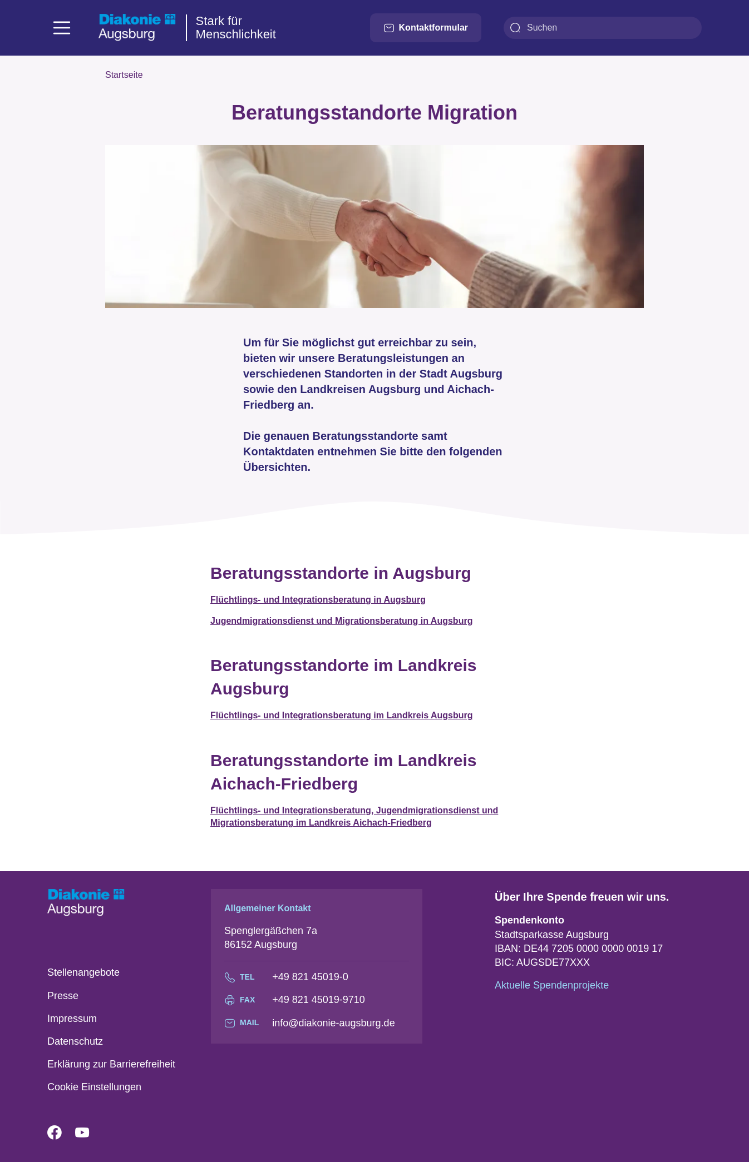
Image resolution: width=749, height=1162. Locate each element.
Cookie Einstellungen (94, 1087)
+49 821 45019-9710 (318, 999)
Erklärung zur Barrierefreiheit (111, 1064)
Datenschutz (75, 1041)
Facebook (61, 1133)
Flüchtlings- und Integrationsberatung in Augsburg (318, 599)
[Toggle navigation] (61, 27)
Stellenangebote (83, 972)
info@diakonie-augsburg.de (333, 1023)
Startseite (124, 75)
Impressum (72, 1018)
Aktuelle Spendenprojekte (552, 985)
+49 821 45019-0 (310, 976)
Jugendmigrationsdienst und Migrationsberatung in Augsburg (341, 620)
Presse (62, 995)
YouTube (89, 1133)
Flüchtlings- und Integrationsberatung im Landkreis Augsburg (341, 715)
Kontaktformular (425, 27)
